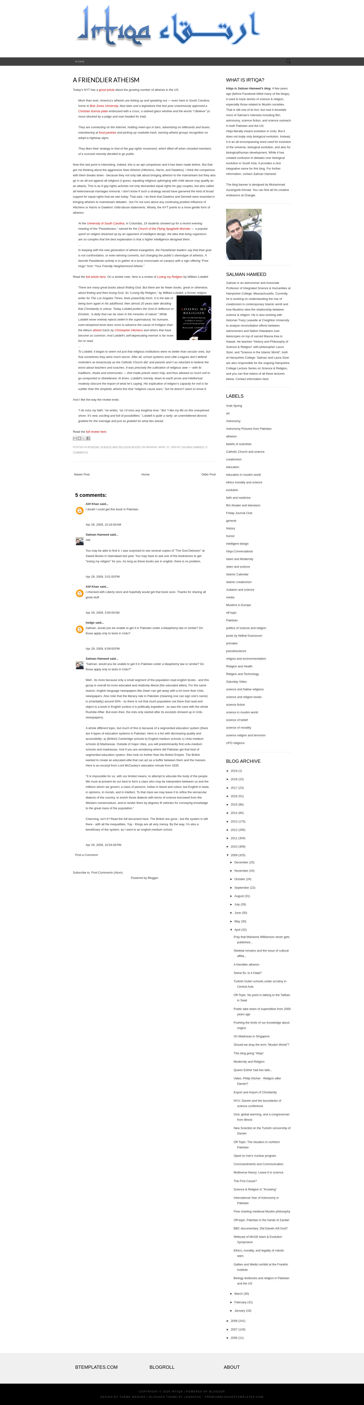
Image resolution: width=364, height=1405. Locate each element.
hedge (90, 622)
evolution (232, 490)
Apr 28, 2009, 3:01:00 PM (103, 576)
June (237, 912)
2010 (234, 846)
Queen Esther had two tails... (253, 1070)
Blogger (153, 878)
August (239, 896)
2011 (234, 838)
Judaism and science (240, 589)
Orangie (249, 195)
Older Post (209, 474)
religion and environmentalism (246, 658)
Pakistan (232, 620)
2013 (234, 821)
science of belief (237, 720)
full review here (96, 431)
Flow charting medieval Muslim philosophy (262, 1211)
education (232, 467)
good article (106, 90)
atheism (93, 447)
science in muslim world (242, 712)
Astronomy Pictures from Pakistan (249, 428)
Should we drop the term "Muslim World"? (261, 1044)
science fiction (235, 704)
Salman (231, 283)
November (241, 870)
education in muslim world (243, 474)
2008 (234, 1321)
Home (80, 61)
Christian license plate (93, 111)
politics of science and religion (246, 628)
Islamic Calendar (237, 574)
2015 (234, 804)
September (241, 887)
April (237, 929)
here (146, 819)
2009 (234, 855)
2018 (234, 779)
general (231, 520)
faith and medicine (238, 497)
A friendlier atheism (106, 80)
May (237, 921)
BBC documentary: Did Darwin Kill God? (261, 1228)
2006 (234, 1337)
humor (230, 536)
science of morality (238, 727)
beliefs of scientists (238, 444)
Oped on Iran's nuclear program (255, 1155)
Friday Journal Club (239, 513)
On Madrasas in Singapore (252, 1036)
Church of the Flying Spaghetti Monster (164, 228)
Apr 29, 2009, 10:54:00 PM (103, 845)
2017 (234, 787)
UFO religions (235, 743)
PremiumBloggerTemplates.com (234, 1396)
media (230, 597)
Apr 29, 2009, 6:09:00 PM (103, 648)
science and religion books (120, 447)
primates (232, 643)
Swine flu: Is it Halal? (248, 973)
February (240, 1302)
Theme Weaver (133, 1396)
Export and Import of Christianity (255, 1092)
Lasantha (192, 1396)
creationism (233, 459)
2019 (234, 771)
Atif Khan (92, 504)
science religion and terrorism (246, 735)
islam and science (238, 566)
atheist (97, 330)
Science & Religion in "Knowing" (255, 1189)
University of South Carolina (105, 223)
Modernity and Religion (249, 1061)
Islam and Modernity (239, 559)
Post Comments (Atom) (107, 872)
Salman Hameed (193, 447)
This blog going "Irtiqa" (249, 1053)
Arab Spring (234, 405)
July (237, 904)
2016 (234, 796)
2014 (234, 813)
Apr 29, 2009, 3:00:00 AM (103, 612)
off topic (231, 612)
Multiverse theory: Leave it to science (258, 1172)
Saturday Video (236, 681)
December (241, 862)
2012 (234, 830)
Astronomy (233, 421)
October (239, 879)
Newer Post (82, 474)
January (239, 1310)
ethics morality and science (244, 482)
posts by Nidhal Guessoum (244, 635)
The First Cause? (245, 1181)
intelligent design (237, 543)
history (230, 528)
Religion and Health (239, 666)
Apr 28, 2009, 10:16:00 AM (103, 524)
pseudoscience (236, 651)
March (238, 1293)
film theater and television (243, 505)
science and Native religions (245, 689)
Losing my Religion (170, 276)
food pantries (107, 132)
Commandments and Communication (258, 1164)
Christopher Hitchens (129, 330)
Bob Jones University (104, 106)
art (228, 413)
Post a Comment (86, 855)
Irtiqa (177, 1391)
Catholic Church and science (245, 451)
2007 (234, 1329)
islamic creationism (239, 582)
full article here (96, 276)
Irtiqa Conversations (239, 551)
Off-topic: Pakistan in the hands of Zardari (261, 1220)
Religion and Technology (242, 674)
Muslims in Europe (238, 605)
